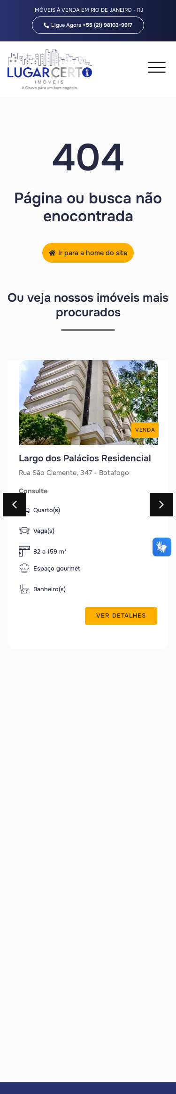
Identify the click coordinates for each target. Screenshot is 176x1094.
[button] (14, 504)
